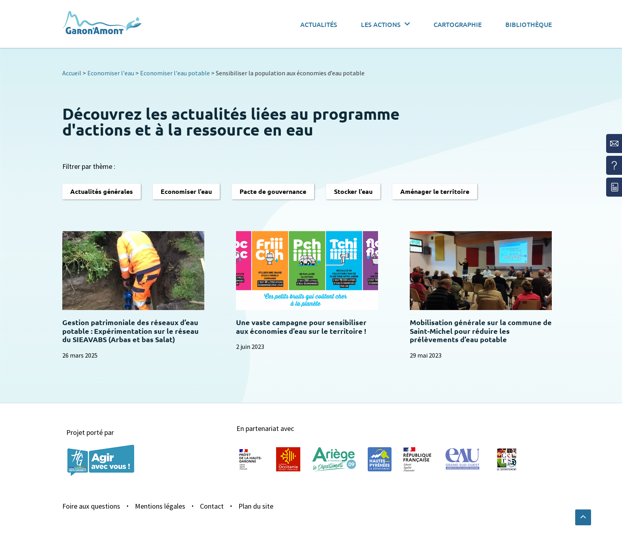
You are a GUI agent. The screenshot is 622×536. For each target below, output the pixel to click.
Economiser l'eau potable (175, 73)
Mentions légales (160, 506)
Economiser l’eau (186, 191)
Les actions (385, 24)
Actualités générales (101, 191)
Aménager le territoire (434, 191)
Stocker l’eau (353, 191)
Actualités (318, 24)
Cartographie (458, 24)
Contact (212, 506)
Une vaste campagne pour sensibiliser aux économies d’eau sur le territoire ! (301, 326)
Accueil (71, 73)
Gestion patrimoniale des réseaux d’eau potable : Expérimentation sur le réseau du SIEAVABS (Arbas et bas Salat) (130, 331)
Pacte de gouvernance (273, 191)
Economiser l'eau (110, 73)
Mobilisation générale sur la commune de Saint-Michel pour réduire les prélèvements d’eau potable (481, 331)
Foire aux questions (91, 506)
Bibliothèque (528, 24)
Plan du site (255, 506)
